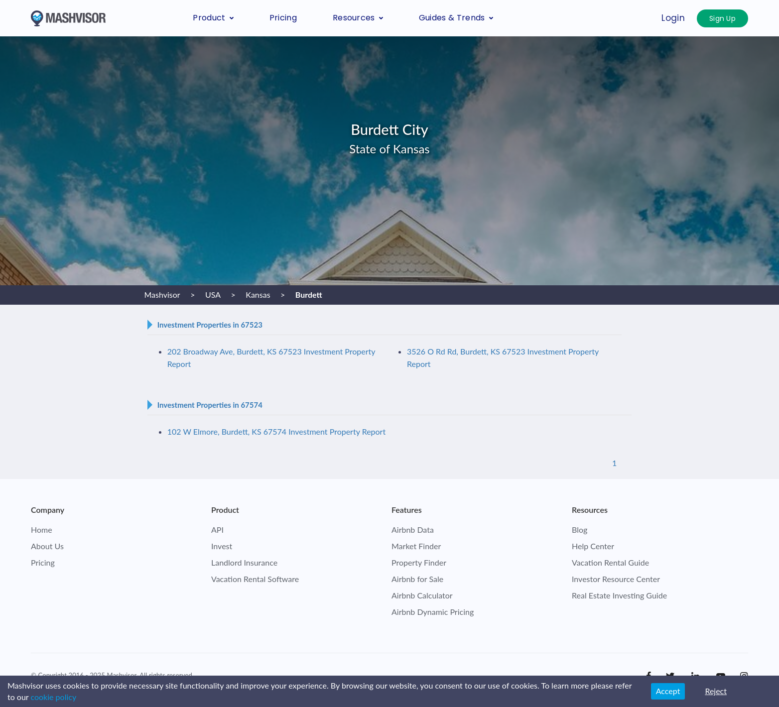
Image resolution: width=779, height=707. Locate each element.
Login (673, 18)
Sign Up (722, 18)
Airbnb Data (412, 529)
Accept (668, 691)
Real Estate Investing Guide (619, 595)
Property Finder (418, 562)
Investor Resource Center (616, 579)
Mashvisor (121, 675)
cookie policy (53, 697)
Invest (221, 546)
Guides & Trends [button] (456, 17)
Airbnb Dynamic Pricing (432, 611)
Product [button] (213, 17)
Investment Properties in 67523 (209, 324)
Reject (716, 691)
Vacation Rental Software (255, 579)
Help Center (593, 546)
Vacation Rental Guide (610, 562)
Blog (579, 529)
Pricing (283, 17)
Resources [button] (358, 17)
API (217, 529)
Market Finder (416, 546)
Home (41, 529)
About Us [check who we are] (47, 546)
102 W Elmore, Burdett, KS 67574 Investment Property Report (276, 431)
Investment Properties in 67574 (209, 404)
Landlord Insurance (244, 562)
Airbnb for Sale (417, 579)
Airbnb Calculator (422, 595)
